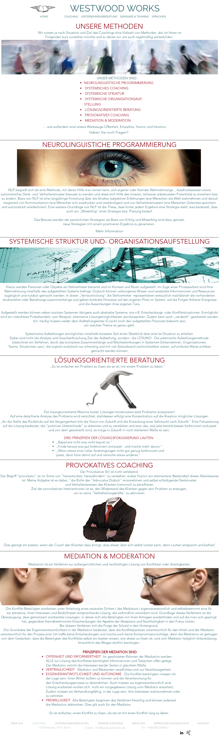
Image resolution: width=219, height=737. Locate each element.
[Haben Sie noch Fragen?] (109, 132)
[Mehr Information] (109, 231)
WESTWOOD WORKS (110, 8)
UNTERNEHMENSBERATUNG (100, 16)
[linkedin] (181, 733)
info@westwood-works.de (110, 727)
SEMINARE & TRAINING (134, 16)
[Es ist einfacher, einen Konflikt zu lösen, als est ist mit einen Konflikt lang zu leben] (109, 713)
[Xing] (188, 733)
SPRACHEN (159, 16)
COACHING (71, 16)
